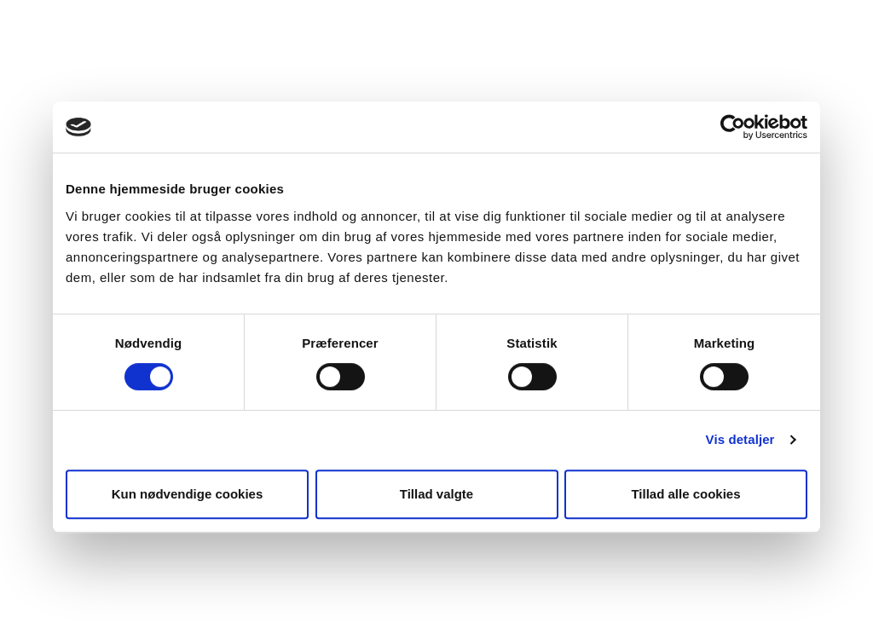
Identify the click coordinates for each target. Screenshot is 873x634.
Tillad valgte (436, 494)
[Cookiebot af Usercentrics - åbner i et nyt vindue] (732, 127)
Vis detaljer (740, 439)
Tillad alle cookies (685, 494)
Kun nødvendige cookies (187, 494)
